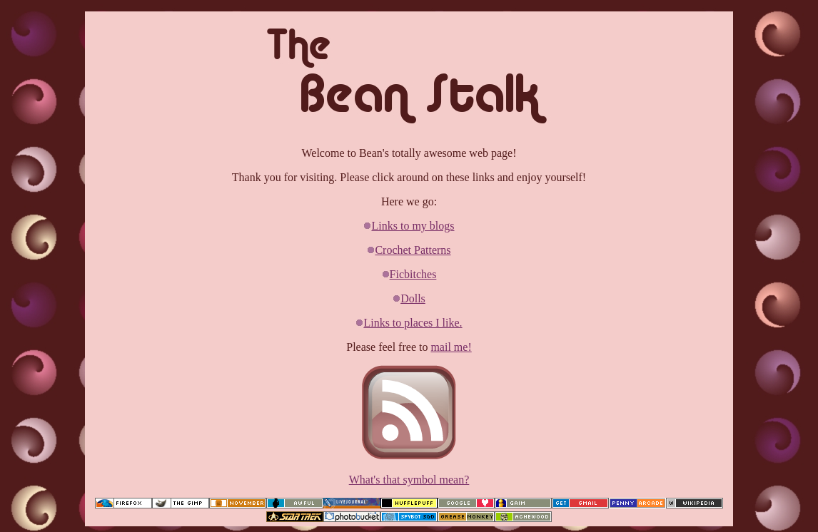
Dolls (412, 298)
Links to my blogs (412, 226)
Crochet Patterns (412, 250)
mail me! (450, 347)
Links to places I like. (412, 323)
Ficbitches (413, 274)
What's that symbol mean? (409, 480)
